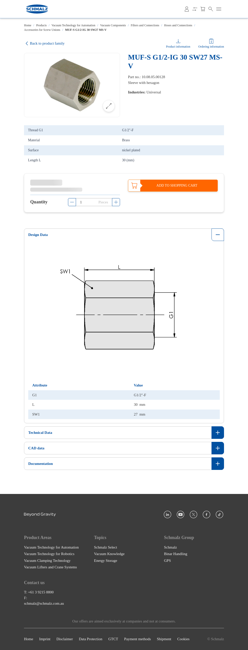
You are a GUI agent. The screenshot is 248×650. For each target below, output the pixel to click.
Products (41, 25)
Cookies (183, 639)
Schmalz (170, 547)
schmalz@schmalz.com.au (44, 604)
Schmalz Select (105, 547)
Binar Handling (175, 554)
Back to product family (44, 43)
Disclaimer (64, 639)
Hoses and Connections (178, 25)
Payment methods (137, 639)
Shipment (164, 639)
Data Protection (90, 639)
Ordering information (211, 46)
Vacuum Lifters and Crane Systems (50, 567)
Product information (178, 46)
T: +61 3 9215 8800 (39, 592)
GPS (167, 561)
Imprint (44, 639)
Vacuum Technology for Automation (73, 25)
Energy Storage (105, 561)
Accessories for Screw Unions (42, 30)
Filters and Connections (145, 25)
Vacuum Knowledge (109, 554)
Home (27, 25)
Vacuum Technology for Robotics (49, 554)
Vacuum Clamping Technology (47, 561)
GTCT (113, 639)
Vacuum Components (113, 25)
